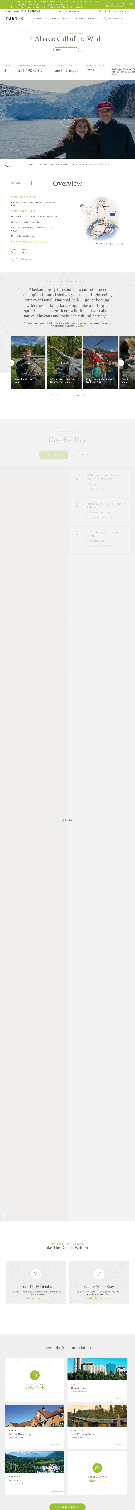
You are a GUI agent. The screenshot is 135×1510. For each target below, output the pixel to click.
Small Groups (39, 1472)
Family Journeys (40, 1461)
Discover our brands (12, 11)
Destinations (37, 18)
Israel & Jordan (16, 1469)
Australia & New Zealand (19, 1461)
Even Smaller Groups (42, 1456)
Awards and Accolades (66, 1453)
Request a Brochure (109, 1466)
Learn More (16, 1202)
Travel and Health (109, 1469)
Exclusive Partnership (42, 1458)
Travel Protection (108, 1471)
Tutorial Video (86, 1451)
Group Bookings (108, 1458)
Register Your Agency (89, 1469)
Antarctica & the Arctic (18, 1456)
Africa (13, 1453)
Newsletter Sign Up (109, 1461)
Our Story (62, 1456)
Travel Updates (108, 1474)
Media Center (63, 1478)
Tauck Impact (63, 1458)
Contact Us (106, 1450)
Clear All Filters (6, 913)
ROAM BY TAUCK (34, 11)
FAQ (104, 1453)
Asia (12, 1458)
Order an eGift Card (109, 1463)
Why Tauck (67, 18)
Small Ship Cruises (41, 1474)
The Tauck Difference (66, 1461)
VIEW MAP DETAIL (110, 244)
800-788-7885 (105, 11)
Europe (13, 1466)
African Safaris (40, 1453)
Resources (92, 18)
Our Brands (80, 18)
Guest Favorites (40, 1464)
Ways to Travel (52, 18)
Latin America (15, 1472)
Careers (62, 1475)
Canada (13, 1464)
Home (13, 1441)
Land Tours (38, 1466)
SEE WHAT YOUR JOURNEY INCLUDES (31, 242)
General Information (109, 1455)
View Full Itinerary (21, 259)
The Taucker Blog (65, 1464)
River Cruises (39, 1469)
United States (15, 1474)
